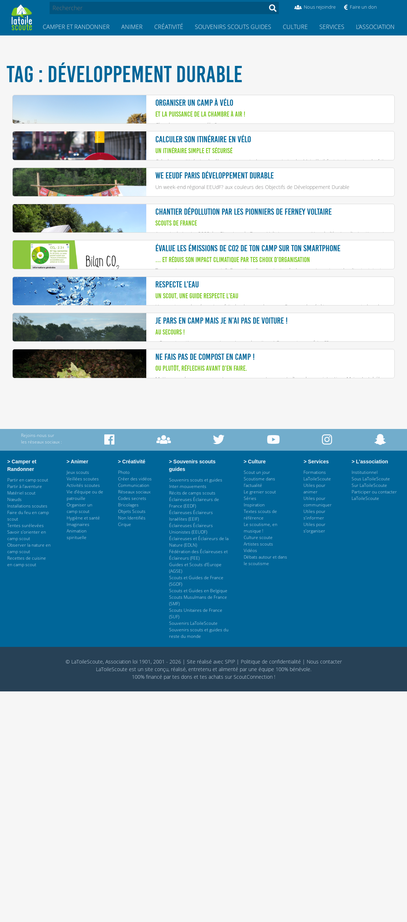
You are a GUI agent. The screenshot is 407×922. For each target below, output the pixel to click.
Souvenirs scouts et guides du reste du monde (198, 863)
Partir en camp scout (27, 710)
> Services (315, 692)
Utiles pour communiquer (317, 732)
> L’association (370, 692)
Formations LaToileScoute (317, 706)
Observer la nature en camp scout (29, 778)
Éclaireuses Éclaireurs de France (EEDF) (194, 733)
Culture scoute (258, 768)
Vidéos (250, 781)
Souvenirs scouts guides (233, 27)
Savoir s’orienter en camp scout (26, 765)
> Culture (255, 692)
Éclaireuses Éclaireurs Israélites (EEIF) (191, 746)
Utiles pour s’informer (314, 745)
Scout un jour (257, 703)
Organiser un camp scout (79, 738)
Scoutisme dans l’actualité (259, 712)
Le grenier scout (260, 722)
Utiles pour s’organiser (314, 758)
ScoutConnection (253, 907)
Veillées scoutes (83, 709)
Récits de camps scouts (192, 723)
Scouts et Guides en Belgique (198, 821)
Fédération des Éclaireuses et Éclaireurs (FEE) (198, 785)
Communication (133, 716)
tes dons (182, 907)
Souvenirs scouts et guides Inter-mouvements (195, 713)
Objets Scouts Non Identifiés (132, 745)
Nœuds (14, 730)
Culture (295, 27)
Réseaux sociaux (134, 722)
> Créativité (132, 692)
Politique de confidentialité (271, 892)
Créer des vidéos (135, 709)
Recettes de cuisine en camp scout (26, 792)
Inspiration (254, 735)
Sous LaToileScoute (371, 709)
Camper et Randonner (76, 27)
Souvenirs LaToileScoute (193, 854)
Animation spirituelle (77, 764)
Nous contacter (324, 892)
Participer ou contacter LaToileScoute (374, 725)
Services (331, 27)
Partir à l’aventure (24, 717)
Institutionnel (365, 703)
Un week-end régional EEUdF (188, 244)
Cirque (124, 755)
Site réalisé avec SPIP (211, 892)
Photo (124, 703)
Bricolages (128, 735)
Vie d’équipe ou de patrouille (85, 725)
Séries (250, 729)
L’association (375, 27)
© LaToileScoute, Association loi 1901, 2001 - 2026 (123, 892)
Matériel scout (21, 723)
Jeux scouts (78, 703)
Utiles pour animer (314, 719)
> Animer (78, 692)
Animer (132, 27)
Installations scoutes (27, 736)
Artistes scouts (258, 774)
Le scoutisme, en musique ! (260, 758)
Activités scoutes (83, 716)
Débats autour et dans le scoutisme (265, 790)
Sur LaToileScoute (369, 716)
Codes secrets (132, 729)
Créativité (168, 27)
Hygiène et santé (83, 748)
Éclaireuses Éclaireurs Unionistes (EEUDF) (191, 759)
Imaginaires (78, 755)
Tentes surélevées (25, 756)
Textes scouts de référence (260, 745)
